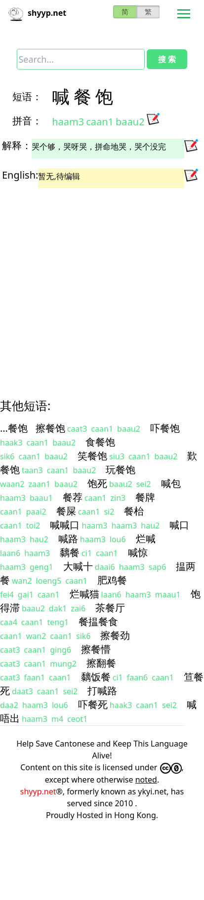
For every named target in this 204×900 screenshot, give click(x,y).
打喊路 (102, 690)
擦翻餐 (101, 663)
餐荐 (72, 497)
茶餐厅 (110, 607)
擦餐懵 (96, 649)
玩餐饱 (120, 469)
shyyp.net (38, 791)
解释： (17, 145)
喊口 (179, 524)
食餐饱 (100, 442)
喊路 (68, 538)
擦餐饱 (50, 428)
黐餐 (70, 552)
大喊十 (78, 566)
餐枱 (134, 511)
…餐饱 (14, 428)
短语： (27, 96)
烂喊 (146, 538)
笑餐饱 (92, 455)
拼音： (27, 120)
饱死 (97, 483)
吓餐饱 (165, 428)
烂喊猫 (84, 593)
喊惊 (138, 552)
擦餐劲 (115, 635)
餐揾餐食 (98, 621)
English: (20, 175)
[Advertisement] (92, 284)
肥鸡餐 (112, 580)
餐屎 (66, 511)
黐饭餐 (96, 676)
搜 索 (167, 59)
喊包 (171, 483)
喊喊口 (65, 524)
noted (146, 779)
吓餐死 (93, 704)
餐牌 (145, 497)
